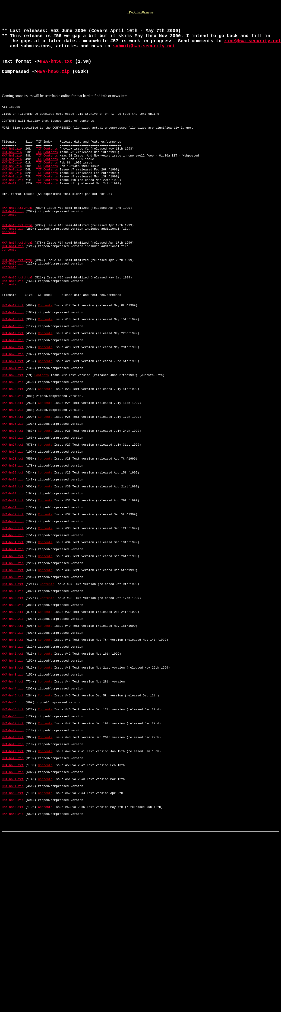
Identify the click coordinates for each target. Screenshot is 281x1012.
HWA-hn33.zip (13, 635)
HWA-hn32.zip (13, 619)
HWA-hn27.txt (13, 527)
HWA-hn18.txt (13, 376)
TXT (38, 171)
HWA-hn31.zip (13, 602)
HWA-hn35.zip (13, 669)
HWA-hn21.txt (13, 426)
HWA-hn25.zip (13, 501)
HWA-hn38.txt (13, 710)
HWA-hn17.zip (13, 368)
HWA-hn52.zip (13, 953)
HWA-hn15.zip (13, 309)
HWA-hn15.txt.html (17, 305)
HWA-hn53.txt (13, 961)
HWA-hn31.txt (13, 593)
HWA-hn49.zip (13, 903)
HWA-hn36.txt (13, 677)
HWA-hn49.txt (13, 894)
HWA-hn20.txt (13, 410)
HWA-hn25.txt (13, 493)
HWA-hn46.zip (13, 853)
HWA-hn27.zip (13, 535)
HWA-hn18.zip (13, 384)
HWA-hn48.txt (13, 878)
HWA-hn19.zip (13, 401)
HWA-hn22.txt (13, 443)
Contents (50, 171)
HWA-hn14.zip (13, 288)
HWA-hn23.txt (13, 460)
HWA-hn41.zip (13, 769)
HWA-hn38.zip (13, 719)
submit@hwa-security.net (144, 52)
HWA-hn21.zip (13, 435)
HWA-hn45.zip (13, 836)
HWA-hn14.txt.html (17, 284)
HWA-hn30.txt (13, 577)
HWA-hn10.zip (13, 209)
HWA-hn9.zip (12, 205)
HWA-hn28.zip (13, 552)
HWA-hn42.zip (13, 786)
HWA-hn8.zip (12, 201)
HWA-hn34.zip (13, 652)
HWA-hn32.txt (13, 610)
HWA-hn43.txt (13, 794)
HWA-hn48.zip (13, 886)
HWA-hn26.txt (13, 510)
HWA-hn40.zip (13, 752)
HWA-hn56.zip (53, 84)
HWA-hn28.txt (13, 543)
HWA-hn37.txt (13, 694)
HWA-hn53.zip (13, 970)
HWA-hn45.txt (13, 828)
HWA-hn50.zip (13, 919)
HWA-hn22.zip (13, 451)
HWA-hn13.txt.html (17, 263)
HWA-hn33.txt (13, 627)
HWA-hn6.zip (12, 192)
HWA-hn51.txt (13, 928)
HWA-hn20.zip (13, 418)
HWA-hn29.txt (13, 560)
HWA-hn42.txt (13, 777)
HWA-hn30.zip (13, 585)
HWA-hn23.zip (13, 468)
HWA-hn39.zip (13, 736)
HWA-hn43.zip (13, 802)
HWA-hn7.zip (12, 196)
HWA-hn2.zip (12, 175)
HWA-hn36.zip (13, 685)
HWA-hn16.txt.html (17, 326)
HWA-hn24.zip (13, 485)
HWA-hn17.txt (13, 359)
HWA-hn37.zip (13, 702)
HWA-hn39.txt (13, 727)
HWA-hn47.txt (13, 861)
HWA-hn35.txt (13, 660)
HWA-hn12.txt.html (17, 242)
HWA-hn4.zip (12, 184)
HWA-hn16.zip (13, 330)
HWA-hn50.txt (13, 911)
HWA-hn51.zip (13, 936)
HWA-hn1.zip (12, 171)
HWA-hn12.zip (13, 247)
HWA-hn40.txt (13, 744)
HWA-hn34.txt (13, 644)
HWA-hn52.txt (13, 945)
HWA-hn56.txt (56, 71)
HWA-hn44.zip (13, 819)
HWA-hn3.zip (12, 180)
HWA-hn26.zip (13, 518)
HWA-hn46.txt (13, 844)
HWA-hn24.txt (13, 476)
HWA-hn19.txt (13, 393)
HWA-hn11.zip (13, 213)
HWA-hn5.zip (12, 188)
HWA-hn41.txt (13, 761)
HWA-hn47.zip (13, 869)
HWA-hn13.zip (13, 267)
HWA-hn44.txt (13, 811)
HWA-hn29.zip (13, 568)
